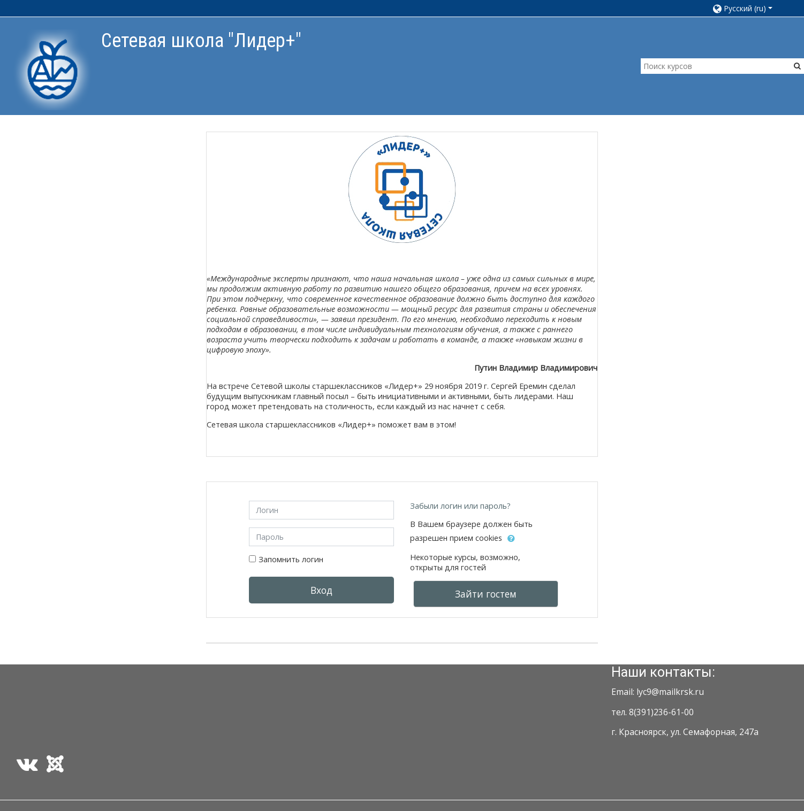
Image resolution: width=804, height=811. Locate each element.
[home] (52, 69)
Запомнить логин (291, 559)
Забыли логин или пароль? (460, 506)
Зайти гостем (486, 593)
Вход (321, 590)
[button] (747, 8)
